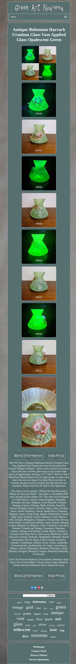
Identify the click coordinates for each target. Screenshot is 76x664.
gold (29, 607)
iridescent (22, 629)
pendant (27, 613)
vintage (17, 607)
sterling (52, 625)
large (52, 637)
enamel (30, 620)
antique (57, 612)
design (35, 631)
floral (39, 619)
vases (27, 625)
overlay (45, 614)
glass (17, 624)
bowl (51, 609)
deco (25, 636)
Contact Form (39, 651)
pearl (19, 602)
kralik (59, 603)
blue (45, 608)
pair (34, 625)
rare (51, 602)
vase (21, 618)
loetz (53, 630)
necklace (44, 631)
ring (62, 630)
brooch (17, 614)
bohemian (39, 602)
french (48, 619)
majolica (37, 614)
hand (38, 608)
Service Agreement (39, 659)
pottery (60, 625)
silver (43, 624)
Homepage (39, 646)
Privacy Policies (39, 655)
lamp (27, 602)
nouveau (39, 635)
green (61, 606)
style (58, 619)
